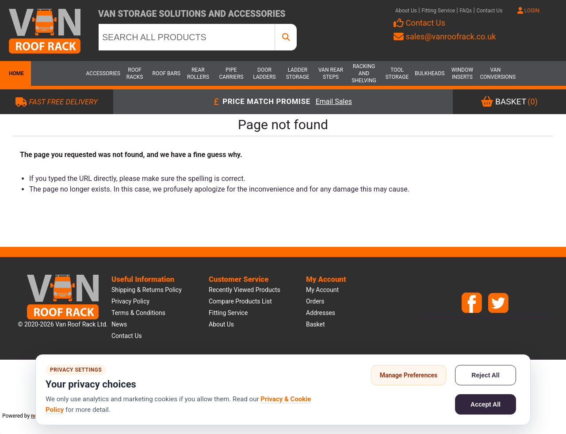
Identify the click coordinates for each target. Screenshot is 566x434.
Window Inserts (462, 73)
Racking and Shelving (364, 73)
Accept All (485, 404)
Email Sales (334, 102)
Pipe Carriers (231, 73)
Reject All (485, 375)
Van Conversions (495, 73)
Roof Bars (166, 73)
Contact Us (489, 11)
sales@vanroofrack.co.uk (445, 36)
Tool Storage (397, 73)
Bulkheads (429, 73)
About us (221, 324)
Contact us (126, 335)
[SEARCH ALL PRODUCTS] (186, 37)
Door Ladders (264, 73)
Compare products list (240, 301)
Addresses (320, 312)
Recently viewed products (244, 289)
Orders (315, 301)
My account (322, 289)
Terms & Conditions (138, 312)
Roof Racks (134, 73)
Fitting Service (438, 11)
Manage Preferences (409, 375)
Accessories (101, 73)
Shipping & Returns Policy (146, 289)
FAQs (465, 11)
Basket (315, 324)
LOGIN (528, 11)
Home (15, 73)
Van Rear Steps (330, 73)
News (119, 324)
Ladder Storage (298, 73)
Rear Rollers (198, 73)
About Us (406, 11)
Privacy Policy (130, 301)
